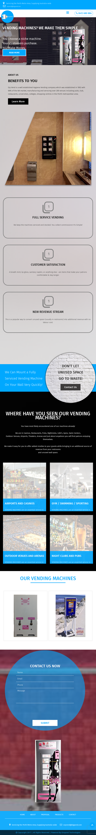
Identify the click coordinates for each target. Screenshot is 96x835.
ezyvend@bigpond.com (12, 6)
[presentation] (35, 710)
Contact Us (70, 387)
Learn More (18, 101)
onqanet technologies (71, 832)
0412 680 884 (84, 13)
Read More (14, 52)
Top (92, 824)
